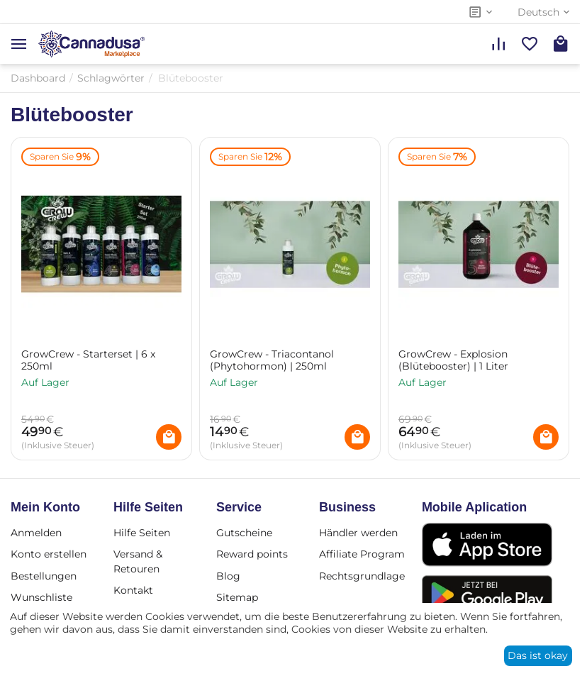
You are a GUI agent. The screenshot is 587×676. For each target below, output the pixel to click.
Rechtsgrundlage (362, 576)
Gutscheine (244, 532)
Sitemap (237, 597)
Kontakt (133, 590)
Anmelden (36, 532)
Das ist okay (538, 655)
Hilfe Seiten (141, 532)
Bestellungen (44, 576)
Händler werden (358, 532)
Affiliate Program (362, 554)
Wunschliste (41, 597)
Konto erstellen (48, 554)
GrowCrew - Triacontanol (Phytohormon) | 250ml (272, 360)
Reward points (252, 554)
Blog (228, 576)
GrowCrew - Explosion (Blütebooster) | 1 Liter (453, 360)
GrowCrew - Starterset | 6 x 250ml (88, 360)
